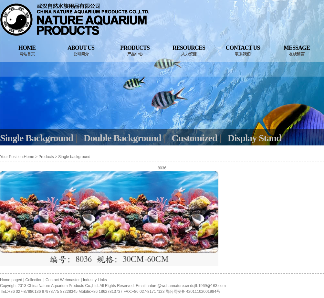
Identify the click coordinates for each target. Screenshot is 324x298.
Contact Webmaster (63, 280)
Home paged (11, 280)
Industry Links (95, 280)
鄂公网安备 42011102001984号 (193, 291)
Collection (34, 280)
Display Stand (254, 138)
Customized (194, 138)
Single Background (36, 138)
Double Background (122, 138)
